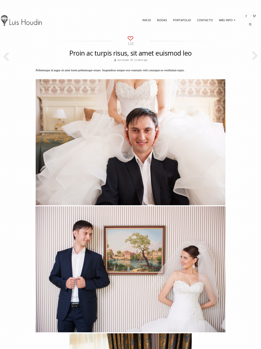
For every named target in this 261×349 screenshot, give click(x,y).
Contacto (205, 20)
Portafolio (182, 20)
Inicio (146, 20)
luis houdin (123, 60)
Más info (227, 20)
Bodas (162, 20)
